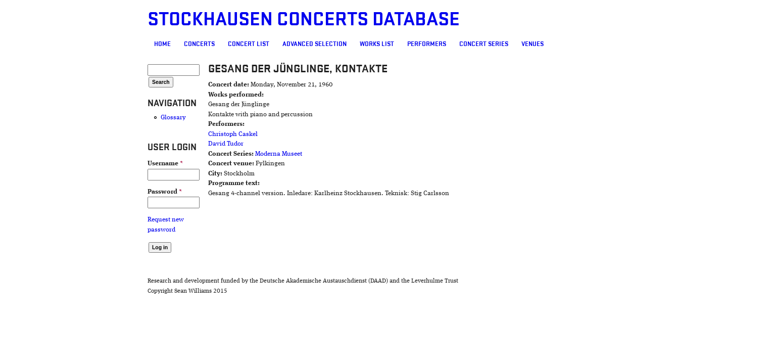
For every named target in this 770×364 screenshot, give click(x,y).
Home (104, 44)
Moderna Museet (235, 154)
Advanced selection (256, 44)
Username (107, 163)
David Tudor (183, 144)
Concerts (141, 44)
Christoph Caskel (190, 134)
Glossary (115, 117)
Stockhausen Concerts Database (245, 19)
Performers (368, 44)
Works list (319, 44)
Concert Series (425, 44)
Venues (474, 44)
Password (106, 192)
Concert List (190, 44)
